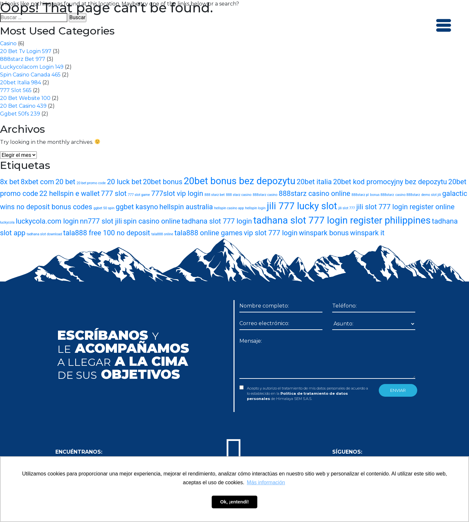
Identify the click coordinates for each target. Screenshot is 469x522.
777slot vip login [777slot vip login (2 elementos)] (177, 193)
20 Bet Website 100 (25, 98)
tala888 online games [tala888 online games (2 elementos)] (209, 233)
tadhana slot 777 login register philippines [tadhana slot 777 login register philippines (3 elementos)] (342, 220)
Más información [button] (266, 482)
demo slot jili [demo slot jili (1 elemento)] (431, 195)
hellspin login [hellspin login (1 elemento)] (255, 208)
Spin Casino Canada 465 (30, 75)
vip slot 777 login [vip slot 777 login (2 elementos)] (271, 233)
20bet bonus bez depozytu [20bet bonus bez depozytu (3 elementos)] (239, 180)
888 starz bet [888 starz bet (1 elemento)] (215, 195)
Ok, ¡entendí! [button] (234, 501)
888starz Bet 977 (22, 59)
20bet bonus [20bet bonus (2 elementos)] (162, 182)
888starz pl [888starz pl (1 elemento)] (360, 195)
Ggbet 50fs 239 (20, 114)
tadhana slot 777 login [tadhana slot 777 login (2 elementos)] (217, 221)
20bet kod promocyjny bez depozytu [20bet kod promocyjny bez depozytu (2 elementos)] (390, 182)
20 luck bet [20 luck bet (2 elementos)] (124, 182)
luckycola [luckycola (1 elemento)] (7, 222)
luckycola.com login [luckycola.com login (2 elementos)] (47, 221)
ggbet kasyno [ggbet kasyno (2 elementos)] (137, 207)
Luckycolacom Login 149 (32, 67)
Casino (8, 43)
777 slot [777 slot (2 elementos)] (114, 193)
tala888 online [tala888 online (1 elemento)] (162, 234)
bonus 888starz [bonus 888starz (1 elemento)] (382, 195)
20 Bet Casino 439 (23, 106)
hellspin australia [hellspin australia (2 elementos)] (186, 207)
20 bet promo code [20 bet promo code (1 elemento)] (91, 183)
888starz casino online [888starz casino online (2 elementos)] (314, 193)
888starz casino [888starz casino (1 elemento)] (265, 195)
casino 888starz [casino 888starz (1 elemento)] (407, 195)
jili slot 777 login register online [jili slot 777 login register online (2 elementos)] (405, 207)
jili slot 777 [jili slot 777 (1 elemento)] (346, 208)
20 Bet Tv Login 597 (25, 51)
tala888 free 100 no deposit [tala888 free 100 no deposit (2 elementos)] (106, 233)
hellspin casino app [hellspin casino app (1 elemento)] (229, 208)
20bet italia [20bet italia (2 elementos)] (314, 182)
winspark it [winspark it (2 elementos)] (367, 233)
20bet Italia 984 (20, 82)
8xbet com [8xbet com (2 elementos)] (37, 182)
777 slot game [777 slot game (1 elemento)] (139, 195)
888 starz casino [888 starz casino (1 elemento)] (238, 195)
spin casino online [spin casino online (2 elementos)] (151, 221)
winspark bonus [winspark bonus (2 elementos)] (323, 233)
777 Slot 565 (16, 90)
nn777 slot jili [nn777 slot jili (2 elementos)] (101, 221)
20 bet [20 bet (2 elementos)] (65, 182)
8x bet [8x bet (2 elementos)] (10, 182)
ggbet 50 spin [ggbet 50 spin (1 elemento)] (103, 208)
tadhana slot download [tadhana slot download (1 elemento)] (44, 234)
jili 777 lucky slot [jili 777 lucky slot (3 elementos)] (302, 206)
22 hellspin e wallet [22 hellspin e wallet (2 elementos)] (69, 193)
